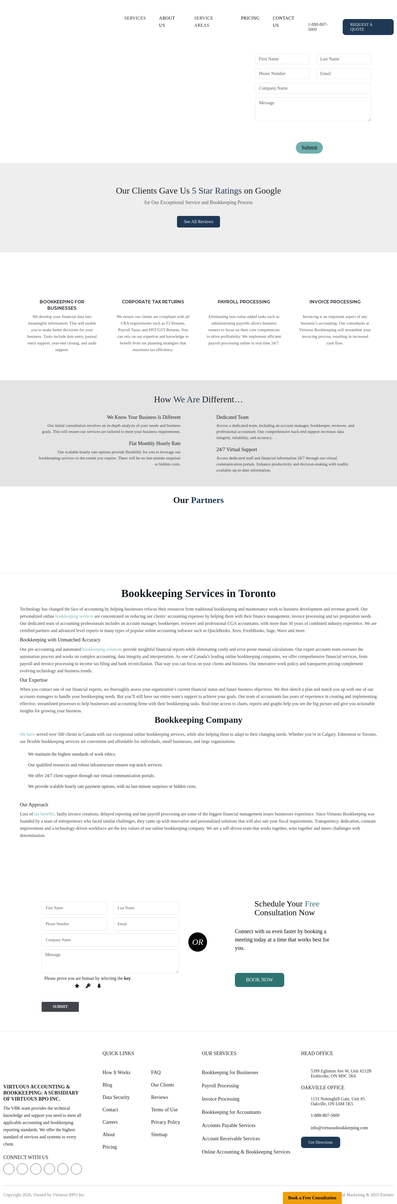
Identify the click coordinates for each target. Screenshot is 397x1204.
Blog (107, 1085)
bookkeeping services (74, 616)
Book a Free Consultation (312, 1197)
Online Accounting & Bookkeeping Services (246, 1152)
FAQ (156, 1072)
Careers (110, 1122)
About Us (167, 22)
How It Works (116, 1072)
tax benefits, (45, 814)
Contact (110, 1109)
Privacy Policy (165, 1122)
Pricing (250, 18)
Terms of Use (164, 1109)
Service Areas (203, 22)
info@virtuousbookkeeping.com (339, 1127)
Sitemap (159, 1134)
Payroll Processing (220, 1085)
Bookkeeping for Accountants (231, 1112)
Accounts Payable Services (229, 1125)
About (109, 1134)
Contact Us (283, 22)
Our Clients (162, 1085)
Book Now (259, 980)
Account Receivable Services (231, 1138)
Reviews (159, 1097)
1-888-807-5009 (318, 27)
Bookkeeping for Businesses (230, 1072)
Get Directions (321, 1142)
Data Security (116, 1097)
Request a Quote (361, 26)
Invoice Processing (220, 1099)
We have (27, 734)
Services (135, 18)
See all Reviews (198, 221)
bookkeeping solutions (102, 649)
